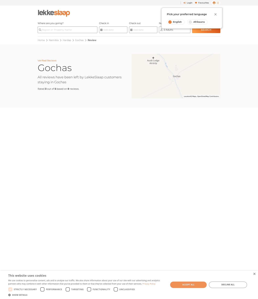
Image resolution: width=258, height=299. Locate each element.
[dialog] (129, 285)
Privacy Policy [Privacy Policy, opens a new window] (148, 283)
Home (41, 40)
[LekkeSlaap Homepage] (54, 12)
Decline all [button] (228, 284)
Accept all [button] (188, 284)
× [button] (254, 274)
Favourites (202, 2)
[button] (86, 295)
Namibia (54, 40)
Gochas (79, 40)
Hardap (67, 40)
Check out (135, 23)
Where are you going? (51, 23)
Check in (104, 23)
